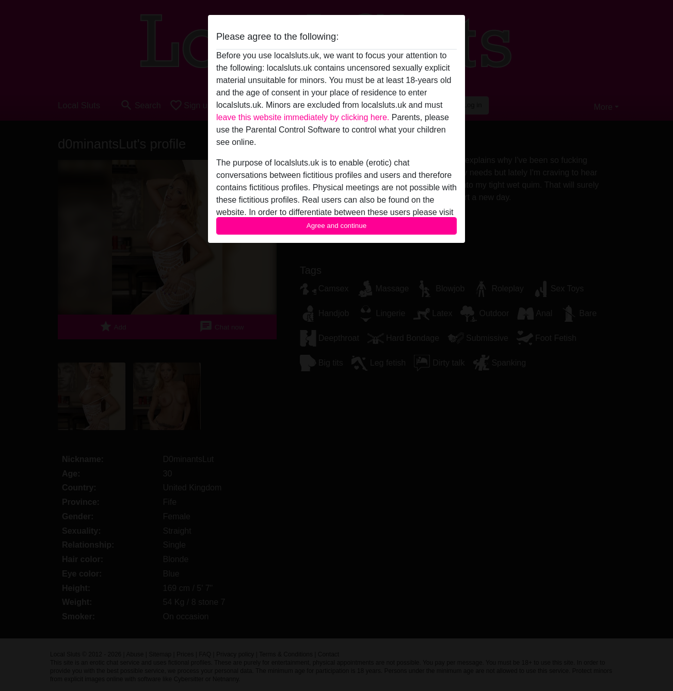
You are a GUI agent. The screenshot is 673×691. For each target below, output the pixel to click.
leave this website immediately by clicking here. (302, 117)
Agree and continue (336, 225)
